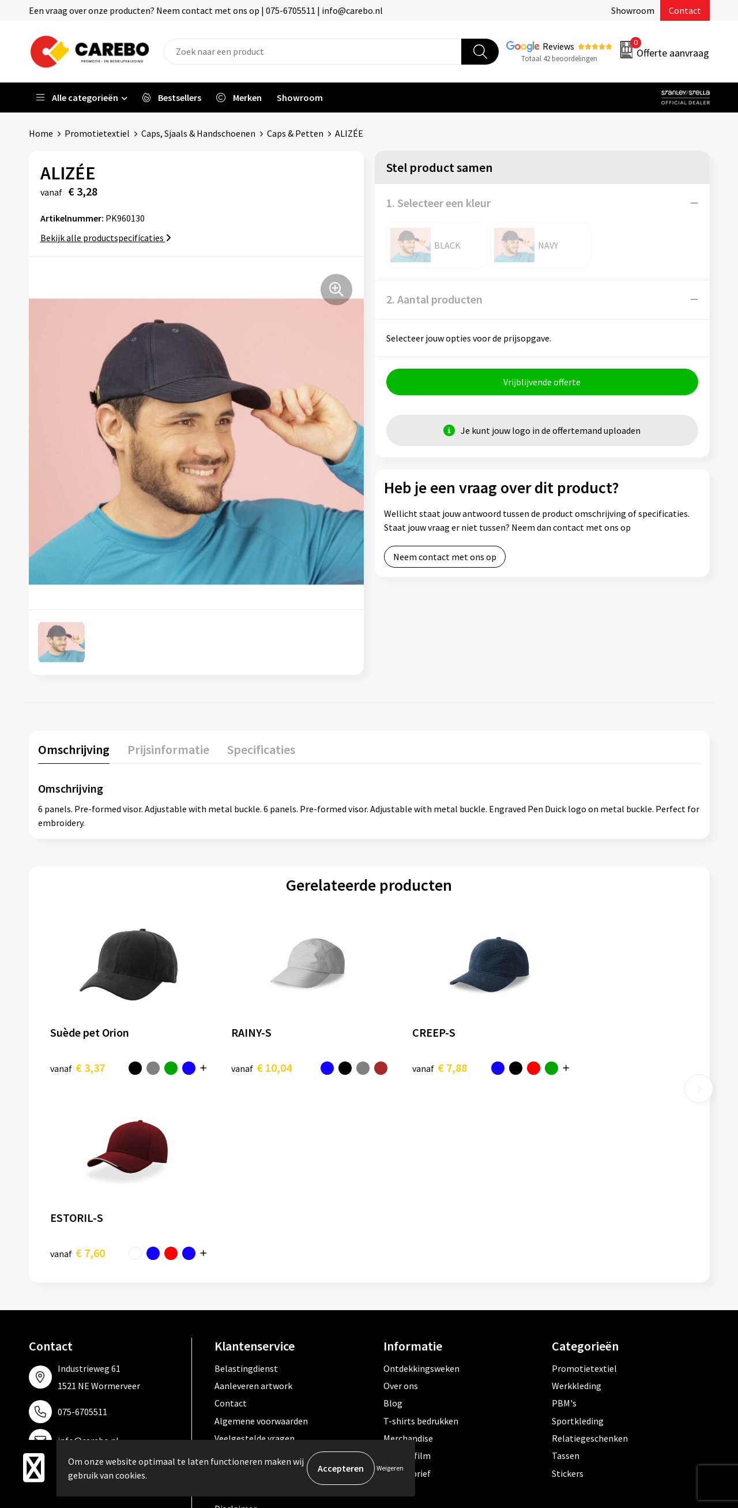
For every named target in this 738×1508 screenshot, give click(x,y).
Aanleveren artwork (253, 1200)
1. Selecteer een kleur (438, 203)
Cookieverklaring (248, 1270)
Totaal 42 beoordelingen (559, 58)
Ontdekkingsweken (421, 1182)
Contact (685, 10)
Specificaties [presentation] (260, 749)
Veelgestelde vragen (254, 1253)
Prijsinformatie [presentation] (168, 749)
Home (41, 133)
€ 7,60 (574, 1067)
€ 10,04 (246, 1067)
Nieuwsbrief (407, 1288)
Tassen (565, 1270)
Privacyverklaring (248, 1288)
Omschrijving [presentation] (74, 749)
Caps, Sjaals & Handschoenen (198, 133)
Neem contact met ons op (444, 556)
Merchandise (408, 1253)
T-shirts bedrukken (420, 1235)
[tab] (74, 751)
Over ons (400, 1200)
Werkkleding (576, 1200)
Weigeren (390, 1468)
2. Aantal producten (434, 299)
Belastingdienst (246, 1182)
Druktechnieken (245, 1305)
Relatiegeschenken (590, 1253)
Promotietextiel (97, 133)
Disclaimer (235, 1323)
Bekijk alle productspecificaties (105, 237)
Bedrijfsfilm (407, 1270)
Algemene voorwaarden (261, 1235)
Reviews (558, 46)
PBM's (564, 1218)
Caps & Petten (295, 133)
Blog (392, 1218)
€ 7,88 (408, 1067)
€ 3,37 (77, 1067)
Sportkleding (578, 1235)
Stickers (567, 1288)
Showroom (632, 10)
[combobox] (313, 52)
